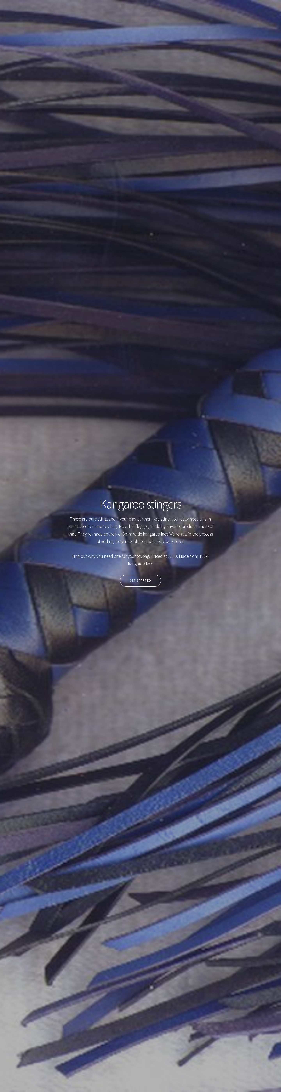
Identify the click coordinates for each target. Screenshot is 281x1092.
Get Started (140, 580)
